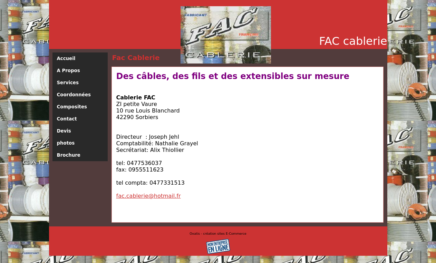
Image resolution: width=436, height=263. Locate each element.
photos (66, 143)
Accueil (66, 58)
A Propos (68, 70)
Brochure (68, 155)
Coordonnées (74, 94)
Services (68, 82)
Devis (64, 131)
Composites (72, 106)
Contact (67, 118)
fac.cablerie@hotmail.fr (148, 196)
